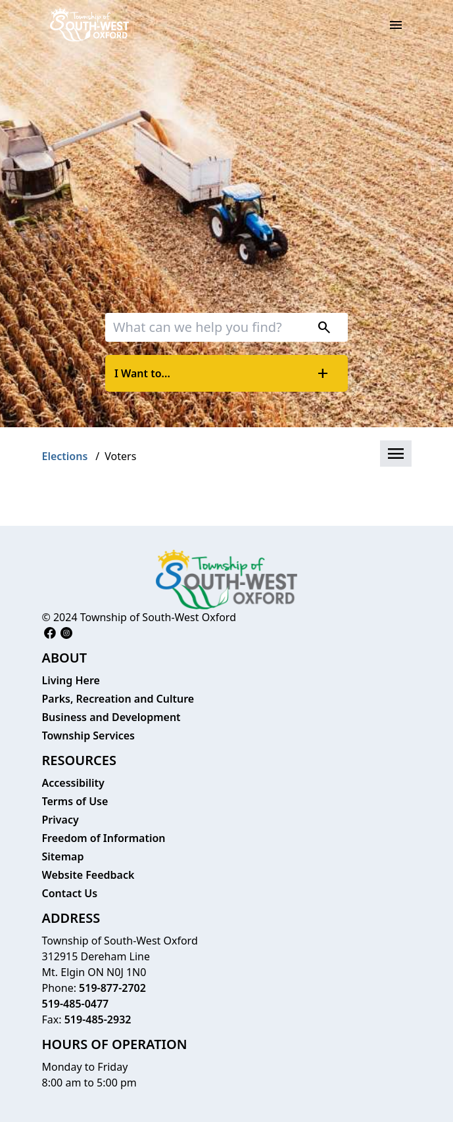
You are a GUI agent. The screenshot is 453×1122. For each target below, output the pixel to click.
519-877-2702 (112, 988)
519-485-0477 (75, 1003)
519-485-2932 (97, 1019)
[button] (396, 453)
